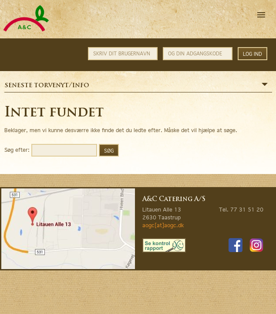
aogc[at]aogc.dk (163, 225)
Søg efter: (17, 149)
